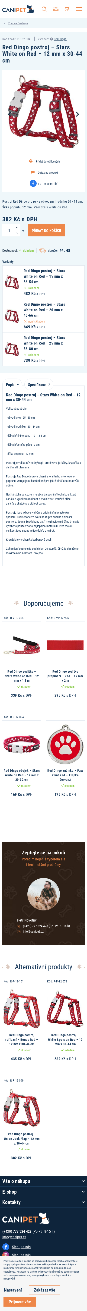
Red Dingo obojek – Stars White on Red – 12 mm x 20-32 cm (22, 775)
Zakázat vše (44, 1290)
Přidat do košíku (46, 230)
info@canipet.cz (33, 931)
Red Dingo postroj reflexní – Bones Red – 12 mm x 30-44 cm (21, 1039)
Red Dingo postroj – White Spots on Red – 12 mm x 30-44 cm (65, 1039)
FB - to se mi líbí (47, 184)
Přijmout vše (20, 1302)
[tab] (12, 382)
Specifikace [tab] (38, 384)
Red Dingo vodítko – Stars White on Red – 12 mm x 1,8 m (22, 676)
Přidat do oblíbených (48, 161)
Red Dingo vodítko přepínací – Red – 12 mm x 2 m (65, 676)
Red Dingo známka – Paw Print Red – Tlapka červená (65, 775)
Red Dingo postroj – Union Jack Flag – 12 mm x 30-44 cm (22, 1138)
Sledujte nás (21, 1246)
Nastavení (13, 1290)
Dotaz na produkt (48, 172)
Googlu (57, 1268)
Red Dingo (60, 39)
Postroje (23, 23)
